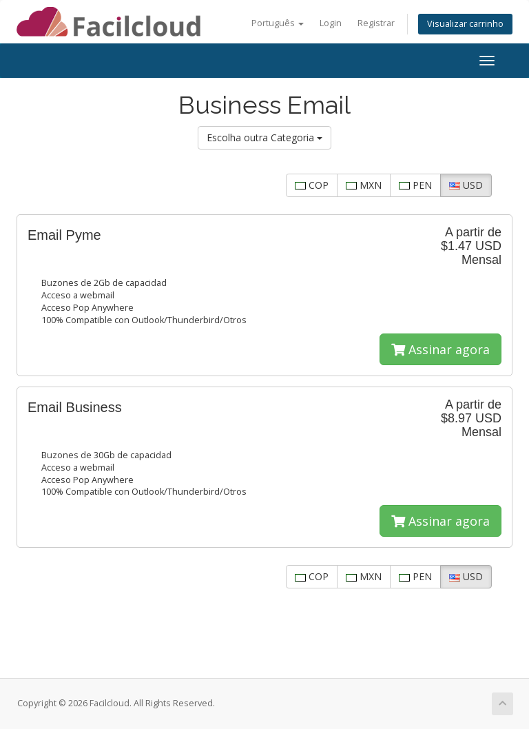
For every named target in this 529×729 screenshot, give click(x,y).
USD (466, 185)
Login (331, 23)
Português (277, 23)
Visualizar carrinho (465, 24)
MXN (364, 185)
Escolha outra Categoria (264, 137)
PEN (415, 185)
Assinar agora (440, 349)
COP (312, 185)
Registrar (376, 23)
